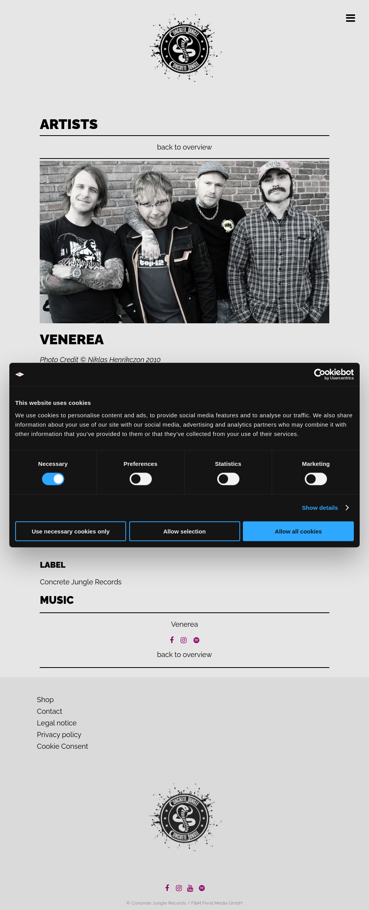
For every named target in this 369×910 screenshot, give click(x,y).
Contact (49, 711)
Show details (320, 507)
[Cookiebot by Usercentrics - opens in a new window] (320, 374)
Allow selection (184, 531)
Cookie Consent (62, 746)
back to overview (184, 147)
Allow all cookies (298, 531)
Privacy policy (59, 734)
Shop (45, 700)
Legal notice (57, 723)
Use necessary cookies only (70, 531)
